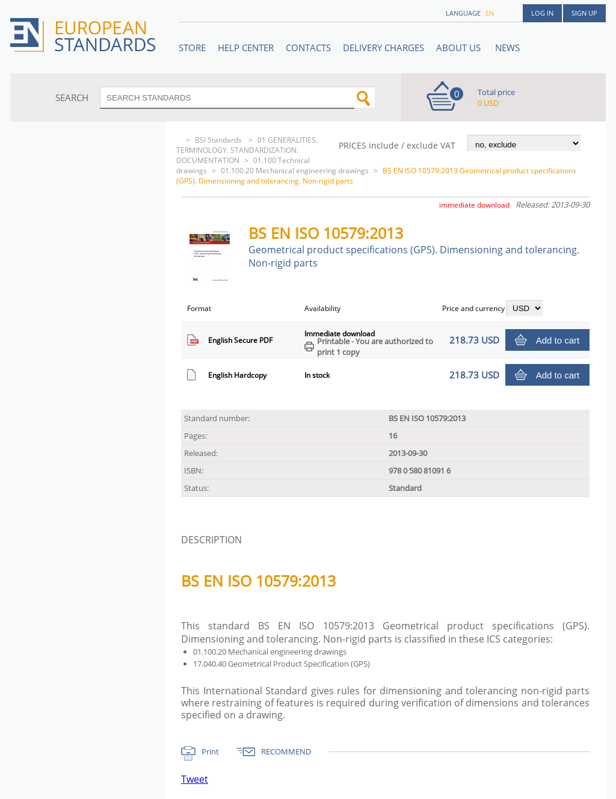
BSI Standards (219, 140)
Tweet (194, 779)
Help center (246, 48)
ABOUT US (459, 48)
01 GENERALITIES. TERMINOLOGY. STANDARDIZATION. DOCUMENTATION (247, 150)
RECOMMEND (286, 751)
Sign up (584, 12)
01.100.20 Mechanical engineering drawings (295, 170)
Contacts (308, 48)
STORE (192, 48)
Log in (542, 12)
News (507, 48)
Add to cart (558, 340)
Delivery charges (383, 48)
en (489, 12)
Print (210, 751)
